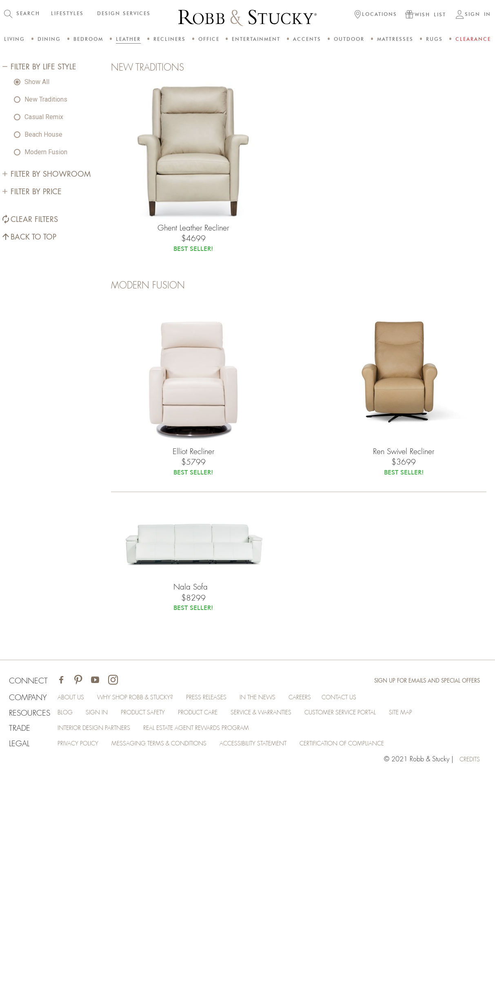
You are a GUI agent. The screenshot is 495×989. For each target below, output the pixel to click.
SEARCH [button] (28, 13)
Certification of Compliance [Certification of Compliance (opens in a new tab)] (376, 958)
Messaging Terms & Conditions (173, 958)
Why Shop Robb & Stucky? (148, 909)
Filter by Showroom (50, 372)
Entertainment (256, 39)
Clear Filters (33, 417)
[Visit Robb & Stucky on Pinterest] (80, 892)
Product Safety (152, 925)
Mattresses (395, 39)
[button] (376, 15)
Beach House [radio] (43, 332)
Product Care (214, 925)
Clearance (473, 39)
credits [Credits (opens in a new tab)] (468, 974)
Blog (68, 925)
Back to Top (32, 435)
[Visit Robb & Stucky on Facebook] (63, 892)
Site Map (441, 925)
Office (209, 39)
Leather (128, 39)
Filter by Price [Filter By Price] (35, 390)
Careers (331, 909)
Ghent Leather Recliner (193, 439)
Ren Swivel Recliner (404, 667)
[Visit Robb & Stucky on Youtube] (97, 892)
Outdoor (349, 39)
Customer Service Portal (374, 925)
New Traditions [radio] (45, 297)
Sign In (102, 925)
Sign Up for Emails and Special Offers (423, 891)
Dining (49, 39)
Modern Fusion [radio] (45, 350)
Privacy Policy (83, 958)
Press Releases (228, 909)
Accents (307, 39)
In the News (284, 909)
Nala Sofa (193, 807)
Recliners (169, 39)
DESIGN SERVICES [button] (124, 13)
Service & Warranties (285, 925)
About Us (75, 909)
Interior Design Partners (101, 941)
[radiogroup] (60, 315)
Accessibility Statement (277, 958)
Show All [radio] (36, 280)
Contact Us (377, 909)
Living (14, 39)
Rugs (434, 39)
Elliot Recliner (193, 667)
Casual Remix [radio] (43, 315)
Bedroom (88, 39)
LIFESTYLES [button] (67, 13)
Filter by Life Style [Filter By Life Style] (42, 264)
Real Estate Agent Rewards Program (215, 941)
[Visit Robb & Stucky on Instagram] (115, 892)
